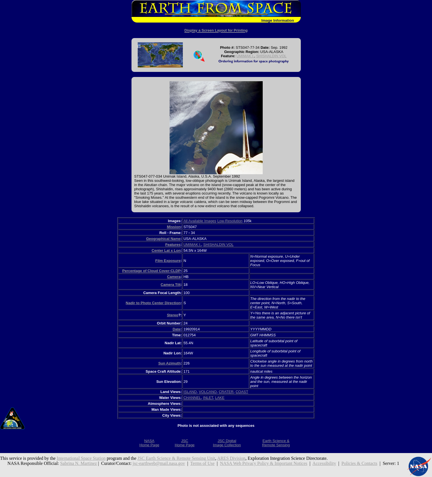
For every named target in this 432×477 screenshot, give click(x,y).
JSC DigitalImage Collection (227, 443)
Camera (174, 277)
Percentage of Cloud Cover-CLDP (151, 271)
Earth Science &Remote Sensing (276, 443)
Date (177, 329)
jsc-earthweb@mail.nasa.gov (159, 463)
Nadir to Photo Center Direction (153, 303)
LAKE (219, 398)
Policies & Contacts (359, 463)
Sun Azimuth (169, 363)
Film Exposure (168, 261)
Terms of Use (202, 463)
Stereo (172, 315)
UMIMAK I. (245, 56)
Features (173, 244)
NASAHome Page (149, 443)
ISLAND (190, 392)
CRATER (226, 392)
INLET (208, 398)
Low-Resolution (230, 221)
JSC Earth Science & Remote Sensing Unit (176, 458)
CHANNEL (192, 398)
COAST (242, 392)
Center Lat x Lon (166, 250)
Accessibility (324, 463)
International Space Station (81, 458)
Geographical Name (163, 239)
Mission (173, 227)
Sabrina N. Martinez (78, 463)
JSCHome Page (184, 443)
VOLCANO (208, 392)
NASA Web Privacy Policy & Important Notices (264, 463)
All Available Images (199, 221)
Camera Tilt (171, 284)
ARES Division (231, 458)
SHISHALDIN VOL (271, 56)
